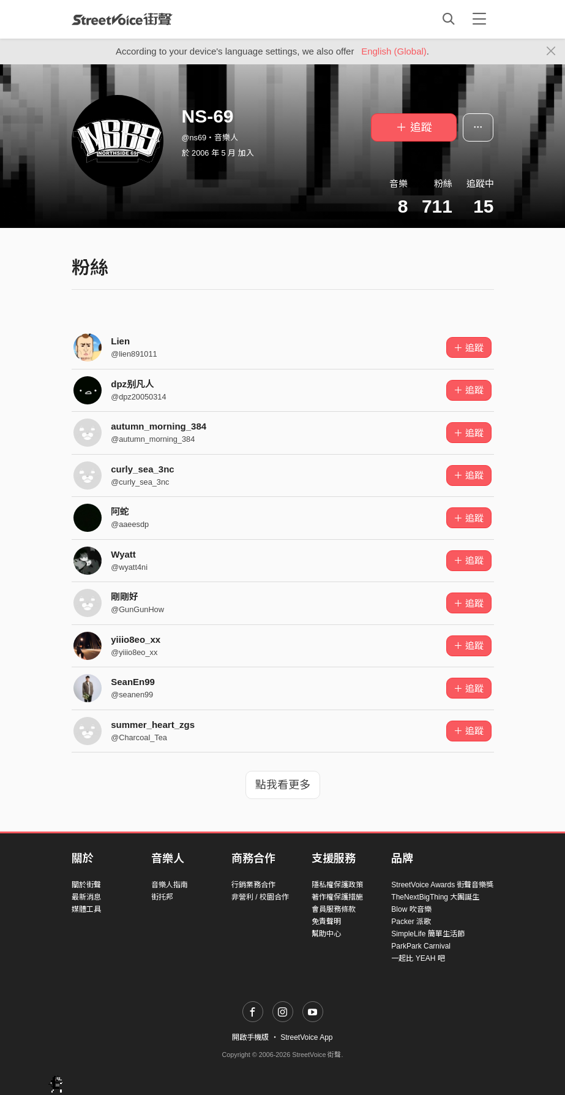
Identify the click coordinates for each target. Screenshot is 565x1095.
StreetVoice (122, 19)
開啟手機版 (250, 1037)
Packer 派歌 (411, 921)
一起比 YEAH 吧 (417, 958)
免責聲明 (326, 921)
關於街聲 (86, 885)
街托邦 (162, 897)
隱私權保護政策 (337, 885)
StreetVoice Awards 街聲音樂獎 (442, 885)
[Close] (551, 51)
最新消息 (86, 897)
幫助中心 (326, 934)
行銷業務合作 (253, 885)
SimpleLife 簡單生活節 (427, 934)
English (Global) (394, 51)
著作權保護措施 (337, 897)
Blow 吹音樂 (411, 909)
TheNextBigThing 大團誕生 (435, 897)
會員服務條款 (334, 909)
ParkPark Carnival (421, 946)
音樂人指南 (169, 885)
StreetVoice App (306, 1037)
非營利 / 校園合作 (260, 897)
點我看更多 (282, 785)
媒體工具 (86, 909)
